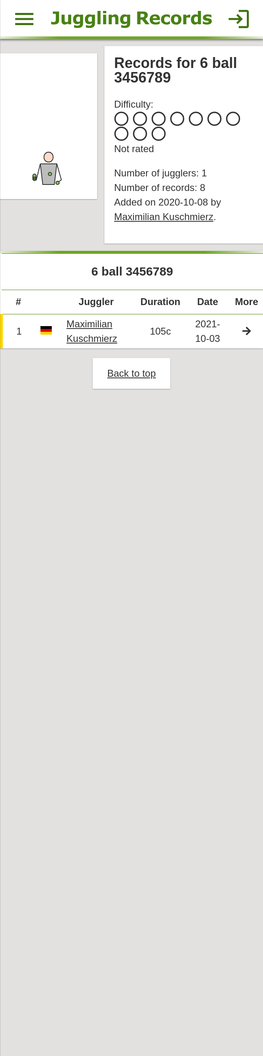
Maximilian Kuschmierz (164, 217)
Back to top (131, 375)
